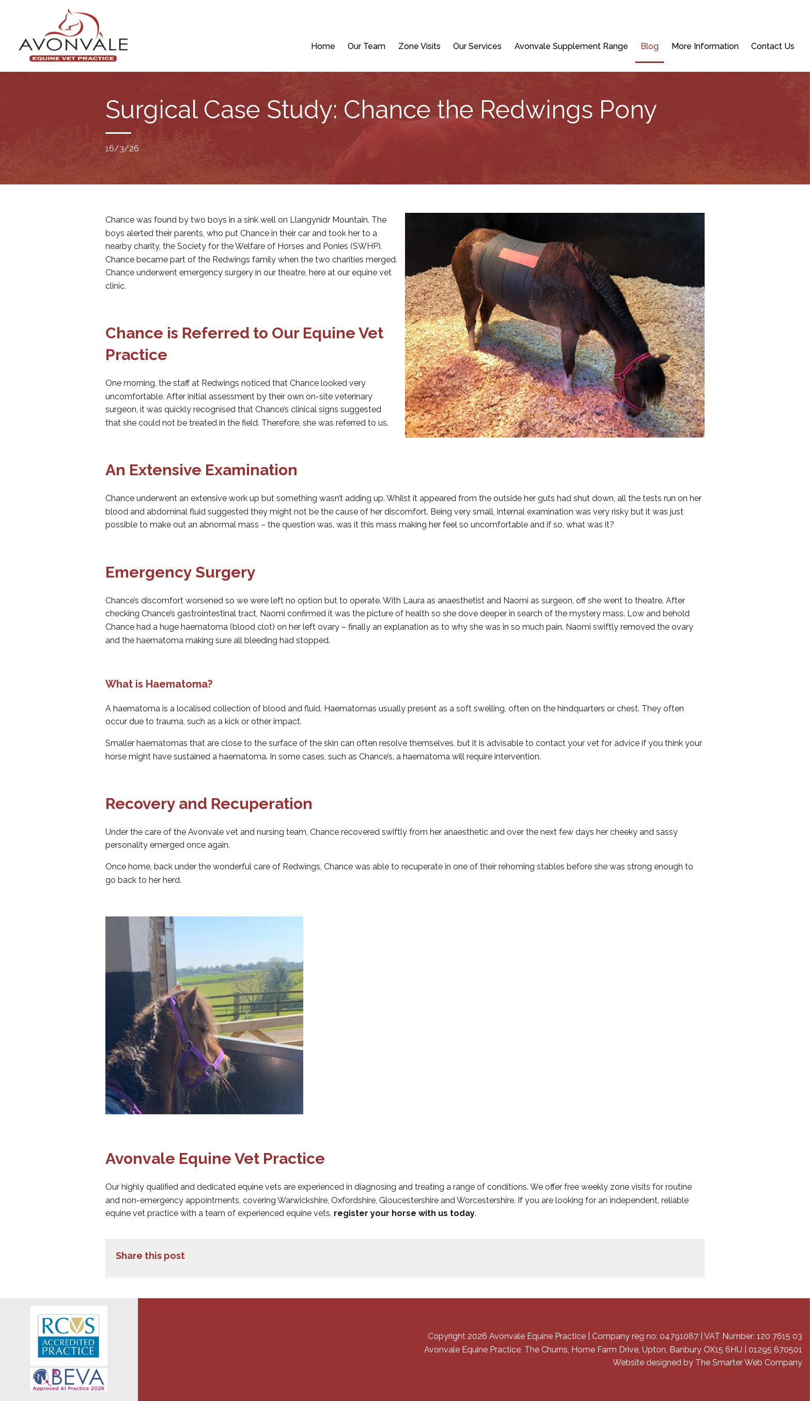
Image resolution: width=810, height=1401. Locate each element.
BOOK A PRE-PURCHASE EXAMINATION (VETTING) (538, 20)
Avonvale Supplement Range (571, 46)
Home (323, 46)
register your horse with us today (404, 1213)
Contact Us (773, 46)
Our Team (366, 46)
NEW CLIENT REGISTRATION (311, 20)
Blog (650, 46)
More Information (705, 46)
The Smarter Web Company (748, 1362)
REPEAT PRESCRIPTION (410, 20)
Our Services (477, 46)
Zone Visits (419, 46)
